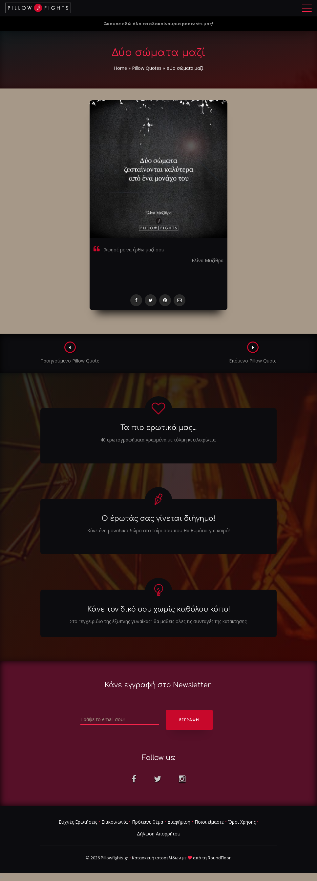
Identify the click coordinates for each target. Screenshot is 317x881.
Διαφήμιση (178, 822)
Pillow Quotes (146, 68)
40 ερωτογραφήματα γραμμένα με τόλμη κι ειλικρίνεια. (158, 440)
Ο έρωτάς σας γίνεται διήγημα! (159, 518)
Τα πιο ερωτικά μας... (158, 428)
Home (120, 68)
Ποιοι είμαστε (209, 822)
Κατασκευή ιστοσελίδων (156, 858)
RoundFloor (219, 858)
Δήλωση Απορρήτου (158, 834)
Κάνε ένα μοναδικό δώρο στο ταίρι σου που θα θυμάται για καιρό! (158, 530)
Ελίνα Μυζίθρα (207, 260)
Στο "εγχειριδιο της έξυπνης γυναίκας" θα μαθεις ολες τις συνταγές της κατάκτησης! (158, 621)
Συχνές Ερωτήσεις (77, 822)
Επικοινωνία (114, 822)
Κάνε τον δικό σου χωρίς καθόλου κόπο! (158, 609)
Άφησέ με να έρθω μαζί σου (134, 249)
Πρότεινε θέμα (147, 822)
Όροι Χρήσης (242, 822)
